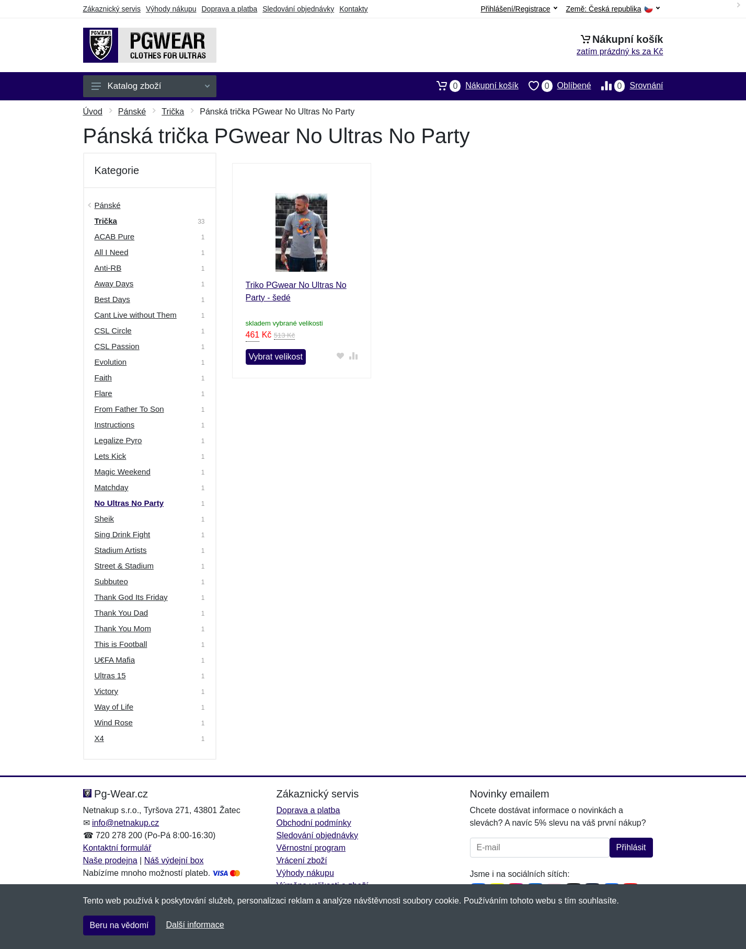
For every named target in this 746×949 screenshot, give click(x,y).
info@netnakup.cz (125, 822)
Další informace (195, 924)
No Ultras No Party (129, 503)
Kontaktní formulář (117, 847)
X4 (99, 738)
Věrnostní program (311, 847)
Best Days (112, 299)
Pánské (132, 111)
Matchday (112, 487)
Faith (103, 377)
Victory (107, 691)
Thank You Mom (123, 628)
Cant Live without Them (136, 314)
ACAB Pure (115, 236)
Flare (103, 393)
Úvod (92, 111)
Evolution (111, 361)
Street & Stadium (124, 565)
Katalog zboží (150, 86)
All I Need (112, 252)
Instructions (115, 424)
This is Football (121, 644)
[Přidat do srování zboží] (353, 355)
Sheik (104, 518)
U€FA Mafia (115, 659)
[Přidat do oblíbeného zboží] (340, 355)
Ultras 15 (110, 675)
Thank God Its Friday (131, 597)
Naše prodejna (110, 860)
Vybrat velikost (276, 356)
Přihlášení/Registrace (518, 9)
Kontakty (353, 9)
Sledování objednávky (298, 9)
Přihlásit (631, 847)
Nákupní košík (472, 86)
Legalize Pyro (118, 440)
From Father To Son (129, 408)
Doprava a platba (230, 9)
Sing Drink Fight (123, 534)
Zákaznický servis (112, 9)
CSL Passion (117, 346)
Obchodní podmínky (314, 822)
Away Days (114, 283)
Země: (613, 9)
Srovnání (627, 86)
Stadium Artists (121, 550)
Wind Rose (114, 722)
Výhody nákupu (171, 9)
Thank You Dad (121, 612)
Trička (173, 111)
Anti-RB (108, 267)
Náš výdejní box (174, 860)
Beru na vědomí (119, 925)
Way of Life (114, 706)
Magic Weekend (123, 471)
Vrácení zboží (302, 860)
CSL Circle (113, 330)
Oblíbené (555, 86)
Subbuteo (111, 581)
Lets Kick (111, 456)
